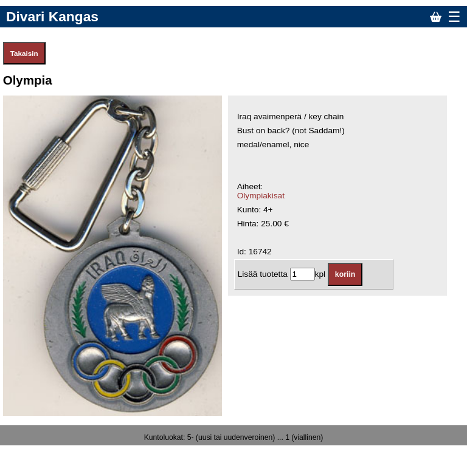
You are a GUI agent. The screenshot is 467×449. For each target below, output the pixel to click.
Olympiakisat (261, 195)
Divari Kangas (52, 16)
